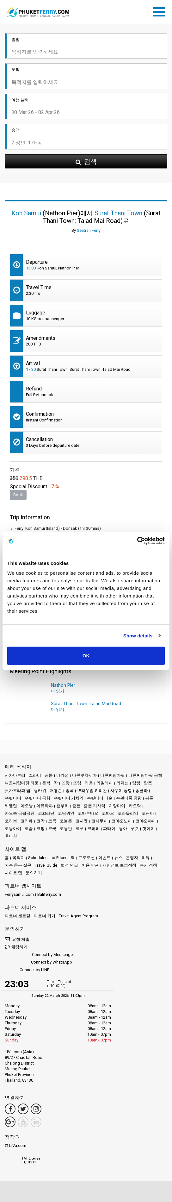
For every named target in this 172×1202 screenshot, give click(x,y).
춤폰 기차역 (94, 805)
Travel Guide (46, 865)
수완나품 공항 (129, 798)
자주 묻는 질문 (18, 865)
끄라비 (35, 775)
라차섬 (122, 783)
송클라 (141, 790)
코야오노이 (121, 821)
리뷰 (146, 857)
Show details (138, 635)
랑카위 (40, 790)
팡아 (123, 828)
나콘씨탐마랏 (112, 775)
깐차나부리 (15, 775)
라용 (89, 783)
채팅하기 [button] (16, 946)
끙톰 (49, 775)
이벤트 (104, 857)
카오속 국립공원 (19, 813)
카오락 (135, 805)
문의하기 (34, 872)
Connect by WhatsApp (38, 962)
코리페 (27, 821)
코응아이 (13, 828)
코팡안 (66, 828)
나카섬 (62, 775)
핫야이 (148, 828)
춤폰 (76, 805)
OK (86, 655)
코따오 (108, 813)
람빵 (136, 783)
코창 (40, 828)
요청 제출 (17, 939)
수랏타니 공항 (37, 798)
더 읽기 (57, 691)
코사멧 (82, 821)
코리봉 (11, 821)
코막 (40, 821)
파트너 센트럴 (17, 916)
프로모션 (86, 857)
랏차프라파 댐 (17, 790)
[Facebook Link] (10, 1109)
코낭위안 (66, 813)
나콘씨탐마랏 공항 (145, 775)
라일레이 (104, 783)
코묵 (52, 821)
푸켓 (135, 828)
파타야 (109, 828)
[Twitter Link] (23, 1109)
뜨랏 (65, 783)
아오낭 (27, 805)
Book (18, 494)
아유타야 (44, 805)
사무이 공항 (121, 790)
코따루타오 (88, 813)
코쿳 (52, 828)
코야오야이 (145, 821)
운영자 (132, 857)
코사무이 (99, 821)
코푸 (80, 828)
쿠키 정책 (148, 865)
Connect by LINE (27, 970)
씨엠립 (11, 805)
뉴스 (118, 857)
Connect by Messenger (39, 955)
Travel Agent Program (78, 916)
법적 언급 (69, 865)
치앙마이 (117, 805)
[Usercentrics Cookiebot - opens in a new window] (137, 541)
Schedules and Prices (47, 857)
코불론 (66, 821)
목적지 (18, 857)
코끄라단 (46, 813)
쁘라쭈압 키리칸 (92, 790)
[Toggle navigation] (160, 11)
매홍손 (56, 790)
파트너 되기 (44, 916)
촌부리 (62, 805)
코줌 (29, 828)
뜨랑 (77, 783)
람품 (148, 783)
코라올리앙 (128, 813)
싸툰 (149, 798)
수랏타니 (13, 798)
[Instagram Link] (36, 1109)
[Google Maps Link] (10, 1122)
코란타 (148, 813)
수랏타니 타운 (100, 798)
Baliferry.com (49, 894)
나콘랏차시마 (84, 775)
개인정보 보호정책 (119, 865)
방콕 (69, 790)
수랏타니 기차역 (68, 798)
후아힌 (11, 836)
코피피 (93, 828)
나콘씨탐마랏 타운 (22, 783)
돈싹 (46, 783)
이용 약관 (90, 865)
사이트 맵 (13, 872)
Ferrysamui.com (19, 894)
